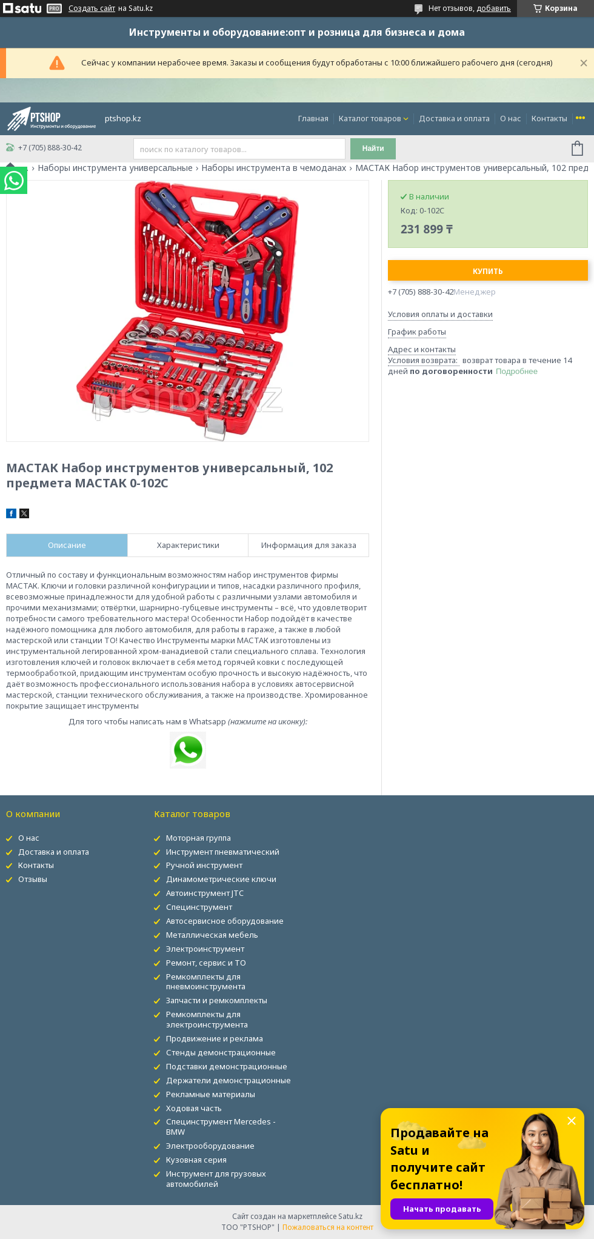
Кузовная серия (196, 1159)
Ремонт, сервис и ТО (206, 962)
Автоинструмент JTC (205, 892)
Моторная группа (198, 837)
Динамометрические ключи (221, 878)
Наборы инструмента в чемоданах (273, 167)
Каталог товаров (370, 118)
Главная (313, 118)
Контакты (549, 118)
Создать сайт (91, 8)
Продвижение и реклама (214, 1038)
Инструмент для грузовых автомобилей (216, 1178)
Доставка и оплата (454, 118)
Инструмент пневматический (222, 851)
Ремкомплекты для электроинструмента (207, 1019)
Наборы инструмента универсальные (115, 167)
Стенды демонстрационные (221, 1052)
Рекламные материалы (210, 1094)
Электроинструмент (205, 948)
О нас (510, 118)
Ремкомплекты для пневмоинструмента (205, 981)
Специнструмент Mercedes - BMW (221, 1126)
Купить (488, 271)
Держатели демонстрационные (228, 1080)
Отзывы (32, 878)
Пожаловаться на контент (327, 1227)
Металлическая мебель (212, 934)
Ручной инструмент (204, 865)
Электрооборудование (210, 1145)
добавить (493, 8)
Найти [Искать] (373, 148)
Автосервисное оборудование (225, 920)
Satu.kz (350, 1216)
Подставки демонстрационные (226, 1066)
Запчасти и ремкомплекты (216, 1000)
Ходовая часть (194, 1108)
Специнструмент (199, 906)
